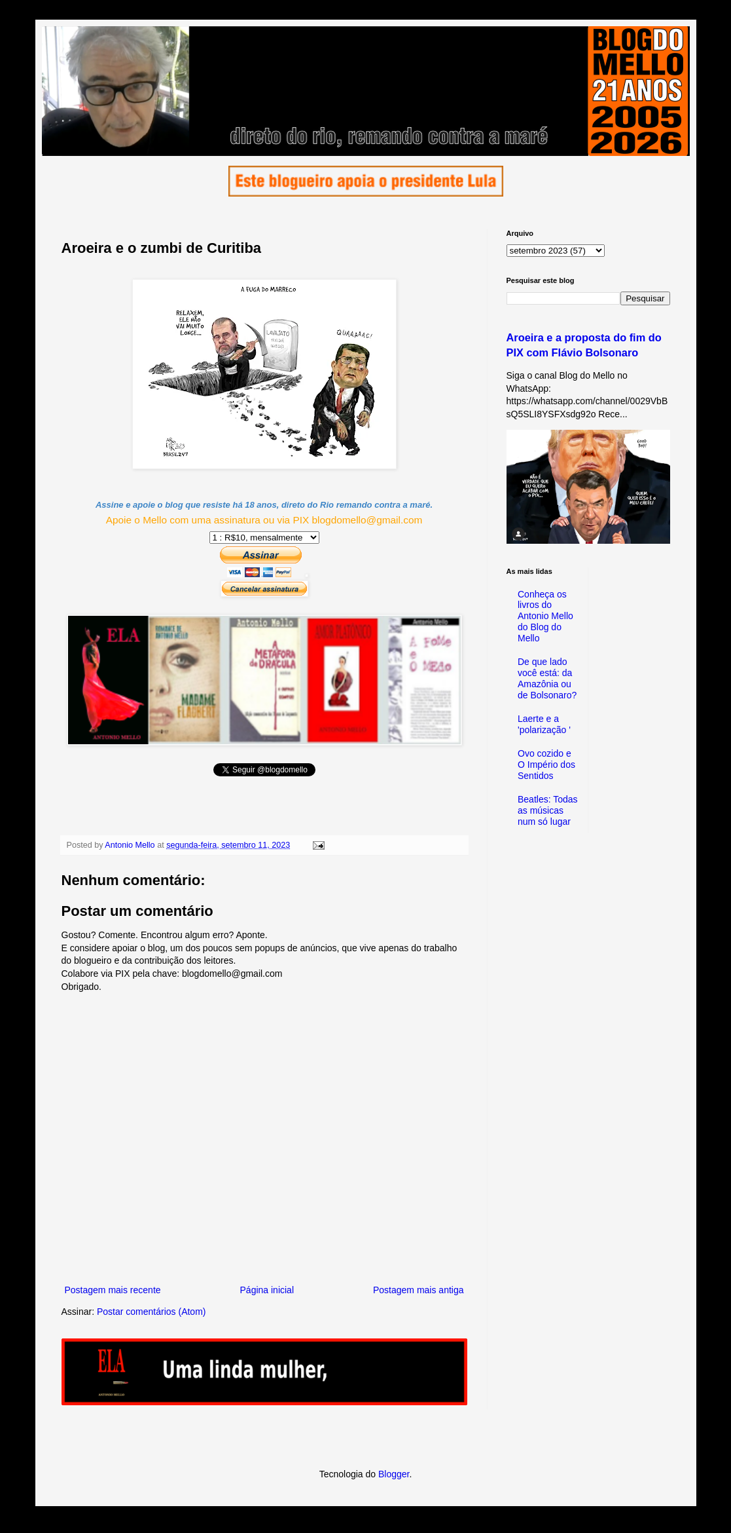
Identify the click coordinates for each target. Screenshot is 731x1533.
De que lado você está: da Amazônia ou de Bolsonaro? (547, 678)
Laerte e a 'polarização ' (544, 724)
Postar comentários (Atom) (151, 1311)
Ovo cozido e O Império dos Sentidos (546, 764)
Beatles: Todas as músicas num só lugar (548, 810)
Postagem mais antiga (418, 1290)
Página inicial (267, 1290)
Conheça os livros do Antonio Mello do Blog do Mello (545, 616)
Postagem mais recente (113, 1290)
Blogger (393, 1474)
